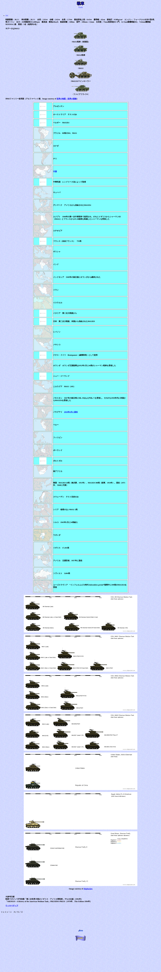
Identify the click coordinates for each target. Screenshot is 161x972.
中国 (55, 171)
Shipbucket (88, 889)
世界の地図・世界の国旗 (67, 99)
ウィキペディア (11, 906)
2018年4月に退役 (71, 412)
